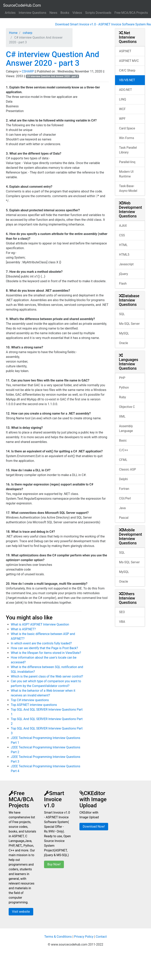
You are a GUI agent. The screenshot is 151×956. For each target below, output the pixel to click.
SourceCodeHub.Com (22, 5)
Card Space (127, 128)
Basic (123, 440)
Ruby (122, 397)
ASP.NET (125, 51)
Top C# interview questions (30, 700)
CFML (123, 460)
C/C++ (123, 450)
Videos (77, 13)
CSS (122, 235)
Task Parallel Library (128, 150)
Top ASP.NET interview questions (34, 705)
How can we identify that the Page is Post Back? (44, 648)
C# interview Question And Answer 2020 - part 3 (52, 59)
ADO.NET (125, 90)
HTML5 (124, 254)
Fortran (124, 489)
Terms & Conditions (58, 936)
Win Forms (126, 138)
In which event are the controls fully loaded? (41, 643)
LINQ (122, 99)
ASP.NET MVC (129, 61)
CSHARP (28, 71)
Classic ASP (127, 469)
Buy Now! (54, 864)
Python (124, 387)
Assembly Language (126, 428)
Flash (123, 283)
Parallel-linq (127, 162)
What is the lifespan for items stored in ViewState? (46, 653)
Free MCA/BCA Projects (131, 13)
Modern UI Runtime (126, 174)
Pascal (124, 518)
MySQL (124, 333)
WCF (122, 109)
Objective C (127, 407)
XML (122, 416)
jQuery (123, 274)
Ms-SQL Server (129, 324)
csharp (27, 33)
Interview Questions (32, 13)
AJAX (123, 225)
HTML (123, 245)
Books (65, 13)
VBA (122, 622)
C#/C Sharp (127, 70)
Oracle (123, 343)
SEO (122, 612)
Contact (101, 936)
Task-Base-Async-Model (128, 188)
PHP (122, 378)
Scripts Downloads (98, 13)
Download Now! (94, 826)
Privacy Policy (84, 936)
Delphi (123, 479)
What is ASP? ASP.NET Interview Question (40, 624)
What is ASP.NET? (23, 629)
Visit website (21, 911)
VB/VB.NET (127, 80)
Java (122, 508)
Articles (10, 13)
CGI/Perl (125, 498)
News (53, 13)
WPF (122, 119)
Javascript (126, 264)
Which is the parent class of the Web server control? (47, 676)
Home (13, 33)
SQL (122, 314)
